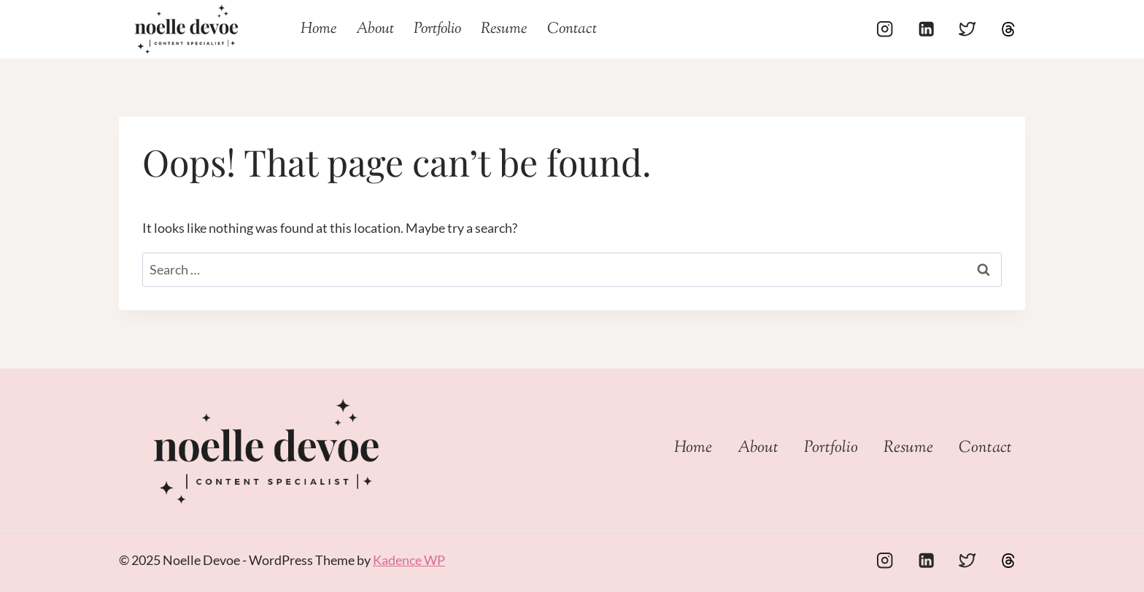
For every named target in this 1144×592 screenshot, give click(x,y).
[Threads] (1008, 29)
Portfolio (437, 29)
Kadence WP (409, 560)
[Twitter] (967, 29)
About (375, 29)
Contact (572, 29)
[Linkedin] (926, 29)
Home (318, 29)
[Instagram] (885, 29)
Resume (504, 29)
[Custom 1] (1008, 560)
